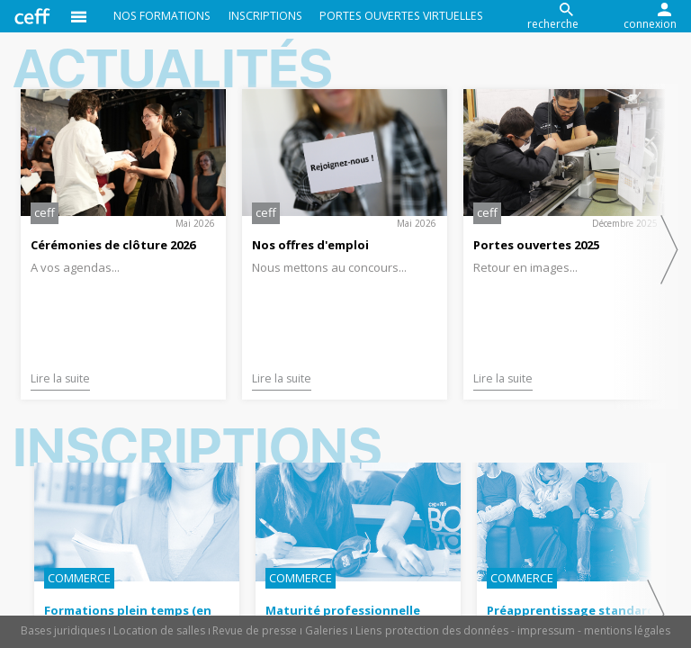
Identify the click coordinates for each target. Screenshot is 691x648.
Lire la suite (60, 378)
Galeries (326, 630)
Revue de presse (254, 630)
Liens (368, 630)
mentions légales (627, 630)
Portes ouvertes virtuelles (401, 15)
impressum (546, 630)
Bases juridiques (63, 630)
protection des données (446, 630)
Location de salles (159, 630)
